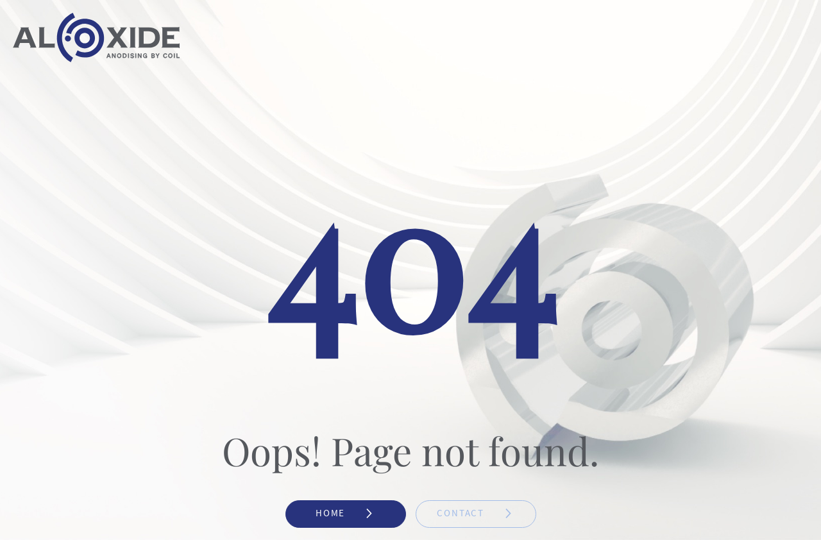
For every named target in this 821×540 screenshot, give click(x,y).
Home (345, 513)
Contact (475, 513)
